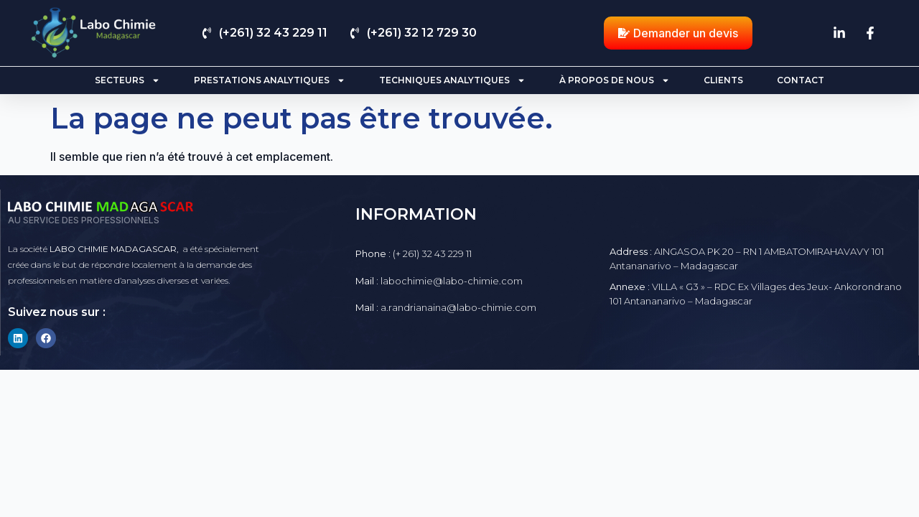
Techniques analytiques (452, 80)
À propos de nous (614, 80)
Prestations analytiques (269, 80)
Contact (800, 80)
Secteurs (127, 80)
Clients (723, 80)
